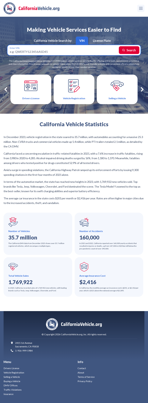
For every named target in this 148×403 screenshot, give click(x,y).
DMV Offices (11, 385)
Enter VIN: (15, 48)
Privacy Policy (85, 381)
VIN (82, 40)
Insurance (8, 394)
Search (131, 50)
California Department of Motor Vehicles (32, 61)
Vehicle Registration (14, 372)
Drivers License (11, 368)
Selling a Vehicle (12, 376)
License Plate (102, 40)
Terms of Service (86, 376)
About (81, 372)
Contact (82, 368)
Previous (6, 89)
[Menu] (140, 8)
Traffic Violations (13, 389)
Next (142, 89)
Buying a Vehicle (12, 381)
